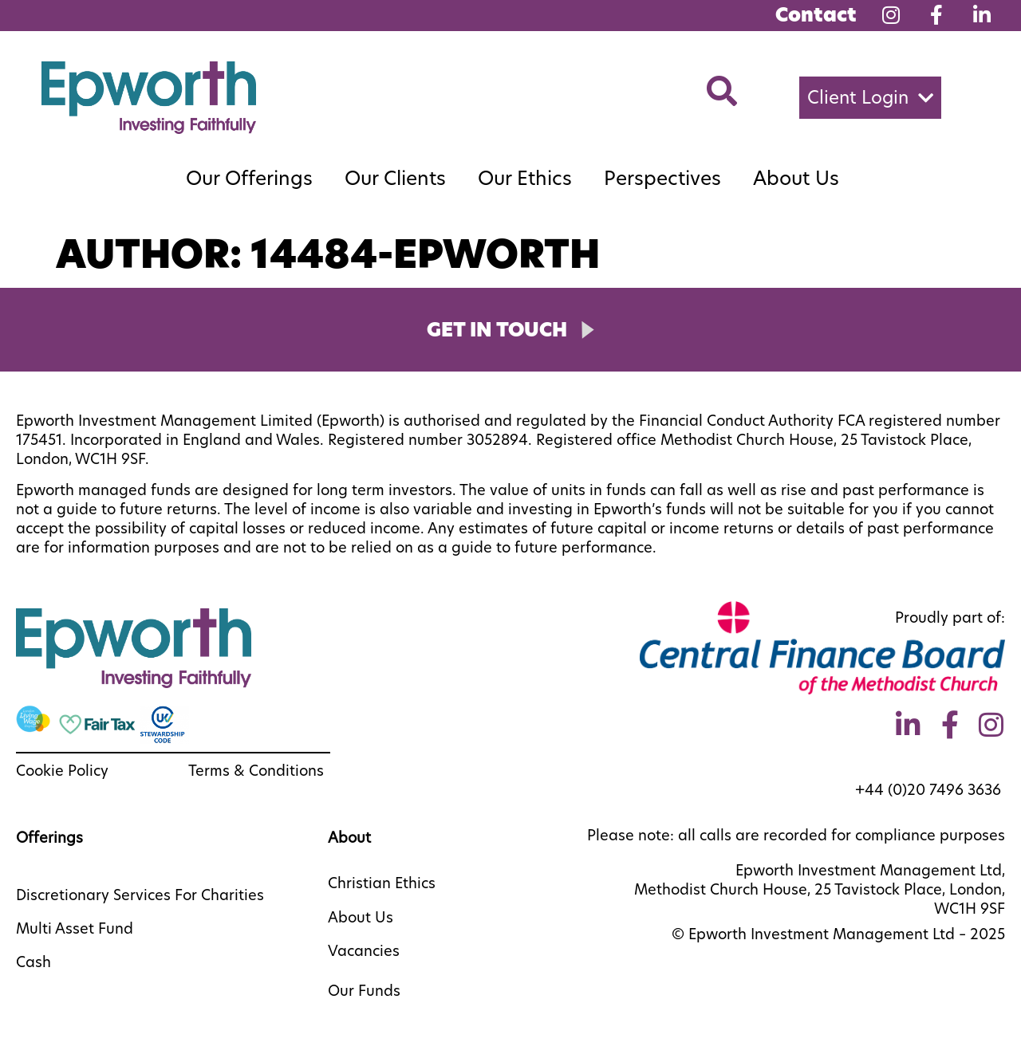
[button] (870, 97)
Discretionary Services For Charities (140, 895)
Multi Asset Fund (74, 928)
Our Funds (364, 991)
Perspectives (662, 178)
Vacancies (364, 951)
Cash (33, 962)
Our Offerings (249, 178)
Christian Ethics (382, 883)
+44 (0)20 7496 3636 (930, 790)
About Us (796, 178)
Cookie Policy (62, 771)
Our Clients (395, 178)
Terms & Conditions (256, 771)
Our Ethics (525, 178)
